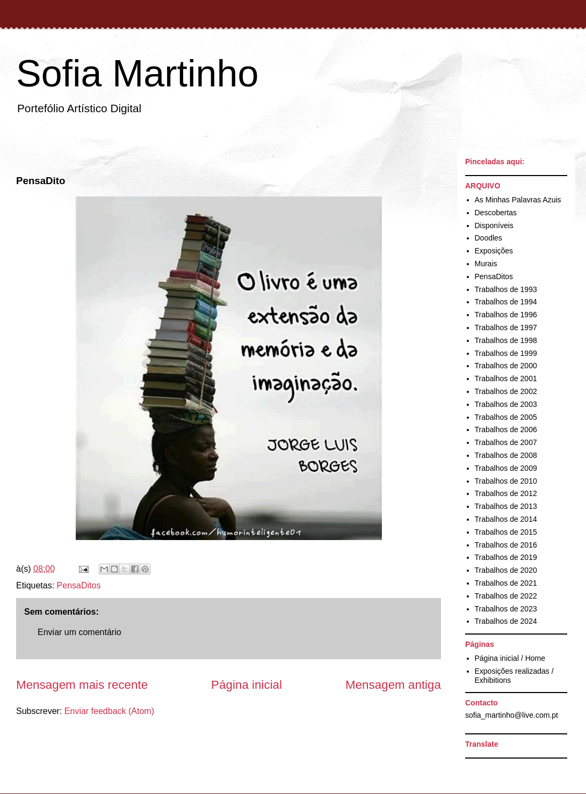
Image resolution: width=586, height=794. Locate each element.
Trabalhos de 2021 (506, 583)
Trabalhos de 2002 (506, 391)
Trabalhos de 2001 (506, 378)
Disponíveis (494, 225)
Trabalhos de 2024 (506, 621)
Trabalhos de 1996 (506, 314)
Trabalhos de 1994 (506, 301)
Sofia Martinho (137, 73)
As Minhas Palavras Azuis (518, 199)
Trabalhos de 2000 (506, 365)
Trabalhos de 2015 (506, 532)
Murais (486, 263)
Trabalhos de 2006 (506, 429)
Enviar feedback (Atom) (109, 711)
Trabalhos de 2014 (506, 519)
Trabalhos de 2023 (506, 608)
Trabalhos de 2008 (506, 455)
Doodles (488, 238)
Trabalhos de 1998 (506, 340)
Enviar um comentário (79, 632)
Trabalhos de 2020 (506, 570)
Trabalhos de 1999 (506, 353)
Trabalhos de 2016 (506, 545)
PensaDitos (79, 585)
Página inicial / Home (510, 658)
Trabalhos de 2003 (506, 404)
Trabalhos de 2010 (506, 481)
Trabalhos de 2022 (506, 596)
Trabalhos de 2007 (506, 442)
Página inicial (246, 684)
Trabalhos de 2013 (506, 506)
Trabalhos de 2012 (506, 493)
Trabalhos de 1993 (506, 289)
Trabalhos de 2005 (506, 417)
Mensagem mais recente (82, 684)
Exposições (494, 250)
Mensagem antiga (393, 684)
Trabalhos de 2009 (506, 468)
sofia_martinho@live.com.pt (511, 715)
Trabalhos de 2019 (506, 557)
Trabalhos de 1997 (506, 327)
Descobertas (496, 212)
